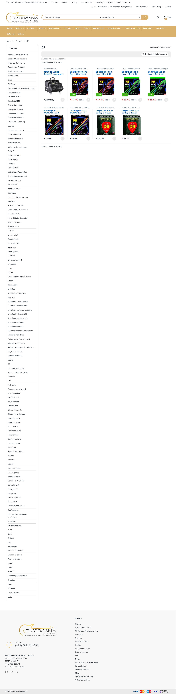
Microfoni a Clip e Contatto (18, 302)
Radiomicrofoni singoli (16, 343)
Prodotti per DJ (132, 28)
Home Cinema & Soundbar (18, 210)
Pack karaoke (13, 435)
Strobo (10, 281)
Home (9, 28)
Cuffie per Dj (12, 489)
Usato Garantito (14, 593)
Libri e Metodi (13, 168)
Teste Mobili (12, 285)
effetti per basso (14, 189)
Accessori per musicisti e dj (18, 55)
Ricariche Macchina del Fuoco (19, 277)
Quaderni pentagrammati (17, 176)
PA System (12, 385)
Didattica (160, 28)
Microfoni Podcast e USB (17, 314)
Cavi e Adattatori (14, 93)
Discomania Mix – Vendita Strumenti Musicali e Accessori (26, 2)
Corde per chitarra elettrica (79, 69)
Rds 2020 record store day (18, 372)
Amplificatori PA (14, 397)
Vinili (9, 381)
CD (9, 364)
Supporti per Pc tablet (16, 67)
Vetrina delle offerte (82, 680)
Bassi (41, 28)
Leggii (10, 563)
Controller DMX (14, 243)
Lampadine (12, 264)
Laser (10, 268)
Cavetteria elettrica (15, 105)
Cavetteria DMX (14, 101)
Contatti (64, 2)
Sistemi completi (14, 443)
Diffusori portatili (14, 422)
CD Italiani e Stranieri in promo (86, 631)
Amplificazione (114, 28)
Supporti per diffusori (16, 451)
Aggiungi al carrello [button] (63, 100)
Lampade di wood (15, 260)
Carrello (78, 624)
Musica (19, 28)
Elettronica (97, 28)
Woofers (11, 464)
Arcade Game (13, 76)
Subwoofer (12, 447)
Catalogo (11, 34)
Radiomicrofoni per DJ (16, 506)
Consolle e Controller (16, 481)
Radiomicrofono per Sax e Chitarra (21, 347)
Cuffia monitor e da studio (17, 147)
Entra (168, 7)
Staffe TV (11, 571)
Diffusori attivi (13, 406)
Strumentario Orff (14, 180)
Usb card (11, 377)
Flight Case (12, 493)
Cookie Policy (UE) (82, 648)
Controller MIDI (13, 485)
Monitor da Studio (14, 431)
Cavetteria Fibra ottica (16, 109)
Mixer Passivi (13, 427)
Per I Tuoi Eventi (122, 2)
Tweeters (11, 580)
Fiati (86, 28)
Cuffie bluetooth (14, 155)
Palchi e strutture (14, 468)
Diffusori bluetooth (15, 410)
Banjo (10, 80)
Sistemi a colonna (14, 439)
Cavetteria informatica (16, 113)
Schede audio (13, 226)
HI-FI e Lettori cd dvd (16, 206)
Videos (21, 34)
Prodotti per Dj (13, 473)
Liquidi (10, 272)
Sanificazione (13, 510)
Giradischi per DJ (14, 497)
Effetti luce (12, 247)
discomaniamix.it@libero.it (121, 7)
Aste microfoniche (15, 559)
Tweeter (11, 460)
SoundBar (11, 521)
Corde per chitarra (154, 69)
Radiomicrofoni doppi (16, 335)
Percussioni (54, 28)
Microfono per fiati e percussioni (20, 331)
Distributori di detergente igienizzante (17, 515)
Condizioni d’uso (81, 641)
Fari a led (11, 256)
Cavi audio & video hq (16, 122)
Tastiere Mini (13, 184)
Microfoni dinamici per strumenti (20, 310)
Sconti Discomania (82, 669)
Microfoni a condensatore (18, 306)
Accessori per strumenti (17, 389)
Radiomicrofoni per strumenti (19, 339)
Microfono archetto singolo (18, 318)
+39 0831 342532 (99, 7)
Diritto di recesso (141, 7)
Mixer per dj (12, 502)
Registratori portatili (15, 351)
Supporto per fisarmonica (17, 576)
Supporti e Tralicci (15, 555)
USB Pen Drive (13, 214)
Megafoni (11, 297)
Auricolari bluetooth (15, 139)
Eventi (77, 655)
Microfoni (147, 28)
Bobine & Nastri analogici (17, 59)
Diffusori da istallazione (16, 414)
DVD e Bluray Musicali (16, 368)
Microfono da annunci (16, 322)
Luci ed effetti (13, 235)
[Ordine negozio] (155, 54)
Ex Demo (11, 588)
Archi (77, 28)
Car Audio (11, 84)
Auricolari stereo (14, 143)
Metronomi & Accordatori (17, 172)
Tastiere (67, 28)
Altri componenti (14, 393)
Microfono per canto (16, 327)
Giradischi (11, 201)
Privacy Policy (156, 7)
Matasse (11, 126)
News (77, 659)
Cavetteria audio (14, 97)
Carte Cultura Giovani (83, 628)
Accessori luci (13, 239)
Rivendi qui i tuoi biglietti (104, 2)
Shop (74, 2)
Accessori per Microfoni (17, 293)
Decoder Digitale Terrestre (18, 197)
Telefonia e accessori (16, 71)
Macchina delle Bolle (51, 69)
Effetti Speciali (13, 252)
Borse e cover (13, 402)
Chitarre (30, 28)
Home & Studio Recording (18, 218)
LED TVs (11, 231)
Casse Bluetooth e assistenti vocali (21, 88)
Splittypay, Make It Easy (84, 676)
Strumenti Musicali (14, 526)
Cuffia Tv (11, 151)
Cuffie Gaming (13, 159)
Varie (10, 597)
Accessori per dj (14, 477)
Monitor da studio (14, 222)
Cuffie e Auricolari (14, 134)
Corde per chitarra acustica (54, 108)
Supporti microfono (15, 356)
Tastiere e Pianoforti (15, 551)
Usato (10, 584)
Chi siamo (54, 2)
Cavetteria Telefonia (15, 118)
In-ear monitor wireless (16, 63)
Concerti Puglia (86, 2)
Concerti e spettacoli (16, 130)
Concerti (78, 638)
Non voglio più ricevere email (86, 662)
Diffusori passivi (14, 418)
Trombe (11, 456)
